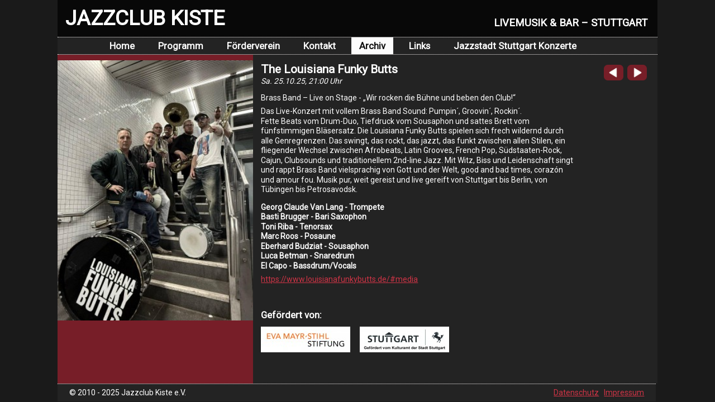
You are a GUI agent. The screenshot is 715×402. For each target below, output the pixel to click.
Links (419, 45)
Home (122, 45)
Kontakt (319, 45)
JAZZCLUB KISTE (145, 18)
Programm (180, 45)
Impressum (624, 392)
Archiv (372, 45)
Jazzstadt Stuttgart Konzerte (515, 45)
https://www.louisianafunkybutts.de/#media (339, 279)
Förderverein (253, 45)
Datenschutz (576, 392)
